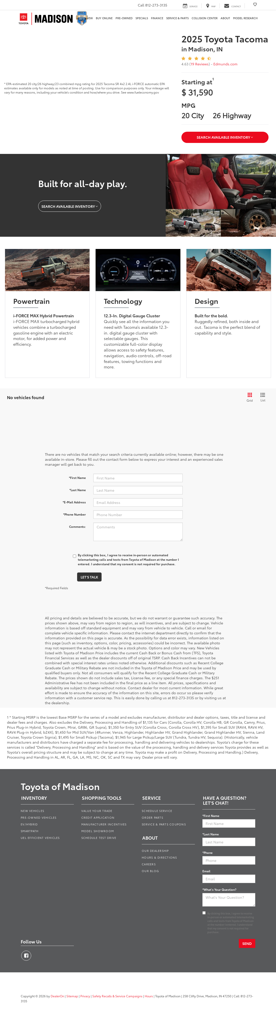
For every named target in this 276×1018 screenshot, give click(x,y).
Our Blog (150, 871)
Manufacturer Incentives (104, 824)
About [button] (225, 18)
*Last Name (77, 490)
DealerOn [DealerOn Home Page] (57, 996)
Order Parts (152, 817)
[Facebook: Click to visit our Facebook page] (26, 956)
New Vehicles (32, 811)
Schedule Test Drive (99, 838)
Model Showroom (97, 831)
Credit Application (98, 817)
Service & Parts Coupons (164, 824)
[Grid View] (249, 397)
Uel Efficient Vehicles (40, 838)
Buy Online (104, 18)
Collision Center (205, 18)
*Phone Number (74, 514)
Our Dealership (155, 851)
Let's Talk (89, 576)
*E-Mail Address (74, 502)
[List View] (263, 397)
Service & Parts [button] (177, 18)
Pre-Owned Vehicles (39, 817)
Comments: (77, 526)
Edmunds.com (225, 63)
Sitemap (72, 996)
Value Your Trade (97, 811)
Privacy (85, 996)
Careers (149, 864)
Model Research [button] (245, 18)
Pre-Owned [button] (124, 18)
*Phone (207, 852)
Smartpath (29, 831)
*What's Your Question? (219, 889)
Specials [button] (142, 18)
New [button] (89, 18)
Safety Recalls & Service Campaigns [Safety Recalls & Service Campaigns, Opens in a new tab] (117, 996)
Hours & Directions (159, 857)
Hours (149, 996)
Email (206, 871)
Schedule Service (157, 811)
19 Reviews (200, 63)
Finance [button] (157, 18)
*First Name (77, 477)
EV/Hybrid (29, 824)
